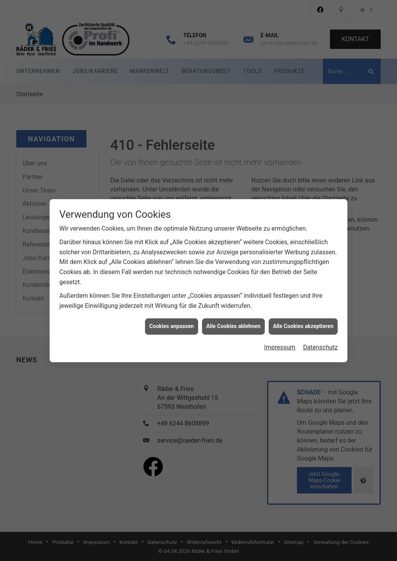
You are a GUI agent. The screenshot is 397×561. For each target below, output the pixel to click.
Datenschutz (320, 335)
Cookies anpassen (171, 314)
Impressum (279, 335)
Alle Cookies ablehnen (233, 314)
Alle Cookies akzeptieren (303, 314)
